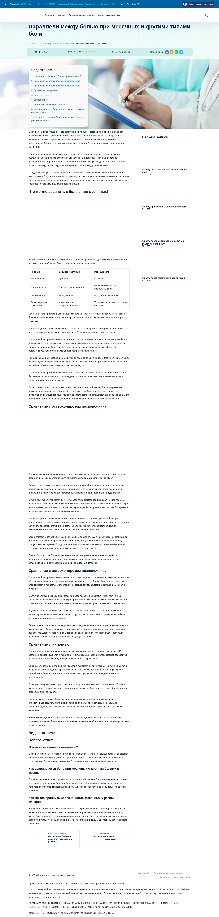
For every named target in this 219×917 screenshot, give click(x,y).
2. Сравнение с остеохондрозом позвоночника (55, 81)
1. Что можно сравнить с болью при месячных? (56, 76)
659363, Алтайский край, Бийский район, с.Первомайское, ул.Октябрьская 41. (82, 4)
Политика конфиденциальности (170, 873)
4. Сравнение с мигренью (44, 90)
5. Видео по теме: (40, 95)
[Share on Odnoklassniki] (171, 52)
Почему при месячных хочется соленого (164, 206)
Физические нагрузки (109, 15)
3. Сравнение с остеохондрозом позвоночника (55, 85)
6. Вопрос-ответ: (39, 99)
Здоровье (50, 15)
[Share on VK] (167, 52)
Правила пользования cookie (175, 877)
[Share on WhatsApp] (176, 52)
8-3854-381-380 (24, 4)
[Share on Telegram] (181, 52)
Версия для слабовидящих (198, 4)
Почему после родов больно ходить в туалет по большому (163, 242)
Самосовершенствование (82, 15)
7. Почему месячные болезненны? (49, 104)
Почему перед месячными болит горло (163, 278)
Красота (62, 15)
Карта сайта (144, 873)
